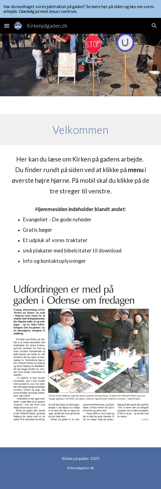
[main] (80, 129)
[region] (80, 9)
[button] (6, 25)
